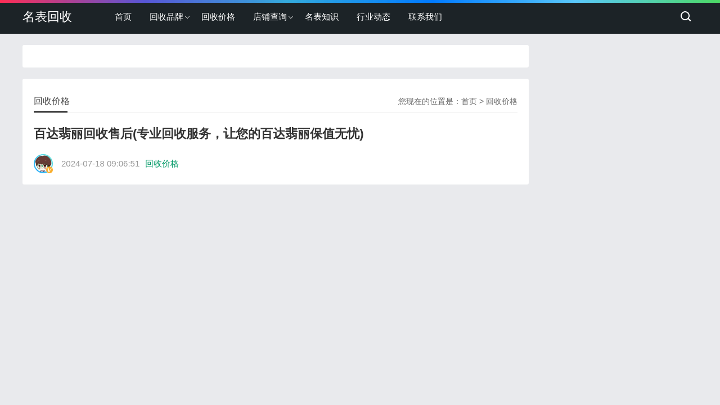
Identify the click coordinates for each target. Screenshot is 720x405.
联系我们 (425, 16)
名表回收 (47, 17)
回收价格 (218, 16)
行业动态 (373, 16)
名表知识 (322, 16)
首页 (123, 16)
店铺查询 (270, 16)
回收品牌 (166, 16)
